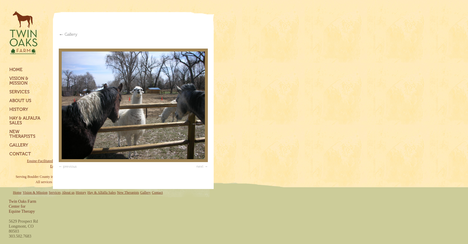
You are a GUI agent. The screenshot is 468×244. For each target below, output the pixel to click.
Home (16, 69)
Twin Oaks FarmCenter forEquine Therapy (22, 206)
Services (19, 92)
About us (20, 100)
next (199, 166)
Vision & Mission (18, 80)
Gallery (18, 145)
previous (70, 166)
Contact (20, 154)
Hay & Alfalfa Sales (24, 120)
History (18, 109)
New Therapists (22, 134)
